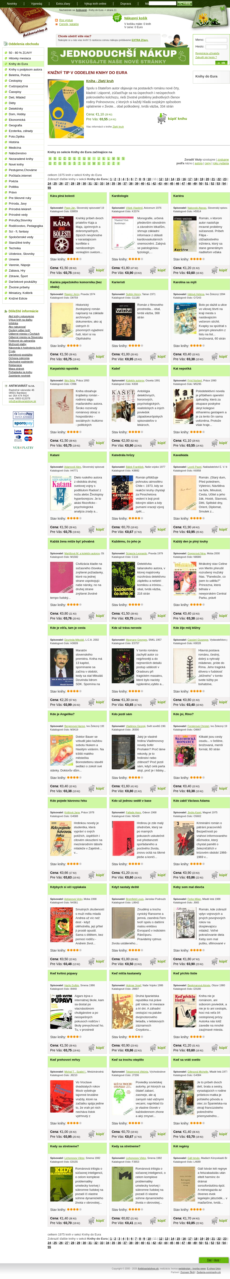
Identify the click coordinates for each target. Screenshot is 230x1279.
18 (195, 179)
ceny (208, 163)
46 (177, 183)
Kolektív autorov (135, 380)
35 (113, 183)
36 (119, 183)
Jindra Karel (194, 812)
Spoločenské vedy (21, 237)
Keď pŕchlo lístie (185, 973)
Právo (13, 192)
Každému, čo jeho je (126, 541)
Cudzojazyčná (18, 86)
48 (189, 183)
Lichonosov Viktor (74, 1158)
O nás (12, 351)
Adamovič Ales (72, 466)
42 (154, 183)
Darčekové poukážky (23, 281)
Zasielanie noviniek (19, 375)
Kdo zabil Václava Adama (191, 800)
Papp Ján (69, 207)
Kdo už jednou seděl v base (131, 800)
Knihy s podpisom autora (25, 69)
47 (183, 183)
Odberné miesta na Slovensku (26, 337)
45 (171, 183)
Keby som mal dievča (188, 887)
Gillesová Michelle (197, 1071)
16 (184, 179)
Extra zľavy (63, 3)
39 (136, 183)
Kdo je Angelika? (62, 714)
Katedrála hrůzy (123, 455)
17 (189, 179)
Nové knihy (16, 164)
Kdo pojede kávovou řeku (68, 800)
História (14, 142)
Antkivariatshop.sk (148, 1268)
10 (149, 179)
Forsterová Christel (198, 726)
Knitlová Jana (72, 812)
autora (199, 163)
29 (78, 183)
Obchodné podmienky (21, 361)
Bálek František (135, 466)
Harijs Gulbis (71, 985)
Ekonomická (17, 119)
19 (201, 179)
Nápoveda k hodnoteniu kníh (25, 347)
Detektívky (16, 108)
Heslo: (199, 46)
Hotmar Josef (133, 985)
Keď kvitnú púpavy (63, 973)
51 (206, 183)
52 (212, 183)
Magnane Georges (136, 639)
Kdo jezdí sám (122, 714)
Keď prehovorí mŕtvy (65, 1059)
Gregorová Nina (196, 553)
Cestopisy (15, 80)
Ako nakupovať (17, 326)
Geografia (15, 125)
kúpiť (100, 270)
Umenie (14, 259)
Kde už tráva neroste (126, 627)
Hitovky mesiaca (20, 58)
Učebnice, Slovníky (22, 254)
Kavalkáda (180, 455)
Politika (14, 186)
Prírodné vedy (18, 214)
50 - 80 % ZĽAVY (20, 52)
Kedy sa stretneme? (64, 1146)
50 (200, 183)
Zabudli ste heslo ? (206, 57)
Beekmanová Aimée (198, 985)
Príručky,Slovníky (20, 220)
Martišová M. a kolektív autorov (81, 553)
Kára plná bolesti (62, 196)
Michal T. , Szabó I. (75, 1071)
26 (60, 183)
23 (225, 179)
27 (66, 183)
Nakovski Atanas (196, 207)
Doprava (125, 3)
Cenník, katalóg (69, 24)
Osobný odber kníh (19, 330)
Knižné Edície (18, 298)
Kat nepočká (182, 368)
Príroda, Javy (18, 203)
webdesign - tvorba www (192, 1268)
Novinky (12, 3)
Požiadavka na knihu (20, 372)
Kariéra (178, 196)
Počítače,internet (20, 175)
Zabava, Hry (17, 270)
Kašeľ (116, 368)
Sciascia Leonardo (136, 553)
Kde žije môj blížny (186, 627)
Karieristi (118, 282)
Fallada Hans (133, 812)
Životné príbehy (19, 287)
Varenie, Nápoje (19, 265)
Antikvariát (81, 10)
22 (219, 179)
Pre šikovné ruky (20, 198)
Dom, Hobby (17, 114)
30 (84, 183)
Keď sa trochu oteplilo (128, 1059)
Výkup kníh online (95, 3)
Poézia (13, 181)
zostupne (223, 159)
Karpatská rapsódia (64, 368)
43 (159, 183)
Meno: (199, 39)
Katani (54, 455)
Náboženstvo (17, 153)
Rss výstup (66, 20)
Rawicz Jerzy (71, 294)
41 (148, 183)
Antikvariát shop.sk (26, 23)
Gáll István (193, 1158)
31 (90, 183)
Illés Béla (69, 380)
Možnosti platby (17, 344)
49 (195, 183)
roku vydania (221, 163)
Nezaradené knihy (21, 159)
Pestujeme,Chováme (23, 170)
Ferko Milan (194, 899)
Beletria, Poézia (19, 75)
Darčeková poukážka (21, 354)
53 (218, 183)
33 (101, 183)
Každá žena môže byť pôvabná (72, 541)
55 (49, 187)
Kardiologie (120, 196)
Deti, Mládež (17, 97)
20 (207, 179)
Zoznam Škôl (187, 1272)
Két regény (181, 1146)
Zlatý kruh (118, 126)
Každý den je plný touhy (190, 541)
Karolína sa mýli (185, 282)
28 (72, 183)
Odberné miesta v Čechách (24, 333)
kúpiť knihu (177, 119)
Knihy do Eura (18, 64)
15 (178, 179)
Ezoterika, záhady (21, 131)
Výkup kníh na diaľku (20, 319)
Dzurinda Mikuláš (74, 639)
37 (125, 183)
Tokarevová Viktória (137, 1071)
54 (224, 183)
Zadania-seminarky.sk (209, 1272)
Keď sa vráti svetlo (186, 1059)
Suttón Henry (133, 294)
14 (172, 179)
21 (213, 179)
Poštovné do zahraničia (22, 340)
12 (160, 179)
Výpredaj (36, 3)
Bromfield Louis (135, 899)
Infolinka (13, 323)
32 (96, 183)
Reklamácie (15, 365)
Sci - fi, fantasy (19, 231)
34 (107, 183)
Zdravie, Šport (18, 276)
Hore (216, 1260)
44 (166, 183)
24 (49, 183)
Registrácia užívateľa (207, 53)
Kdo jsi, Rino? (183, 714)
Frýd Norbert (194, 380)
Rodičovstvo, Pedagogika (26, 226)
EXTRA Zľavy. (140, 40)
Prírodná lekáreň (20, 209)
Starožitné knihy (19, 242)
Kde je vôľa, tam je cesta (67, 627)
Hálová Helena (195, 294)
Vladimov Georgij (135, 726)
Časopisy (15, 92)
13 (166, 179)
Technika (15, 248)
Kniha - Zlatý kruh (100, 81)
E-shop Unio (214, 1268)
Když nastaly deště (125, 887)
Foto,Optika (16, 136)
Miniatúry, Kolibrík (21, 293)
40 (142, 183)
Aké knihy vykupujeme (21, 316)
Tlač (209, 1260)
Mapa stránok (16, 368)
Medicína (15, 147)
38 (130, 183)
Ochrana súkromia (19, 358)
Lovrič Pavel (194, 466)
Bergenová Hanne (74, 726)
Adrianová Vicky (73, 899)
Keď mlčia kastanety (126, 973)
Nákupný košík (135, 18)
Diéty (12, 103)
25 (55, 183)
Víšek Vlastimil (134, 207)
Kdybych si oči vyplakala (68, 887)
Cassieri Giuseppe (197, 639)
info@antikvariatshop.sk (22, 401)
